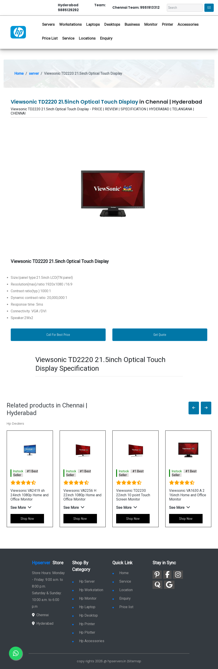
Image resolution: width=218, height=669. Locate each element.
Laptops (93, 24)
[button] (194, 408)
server (34, 73)
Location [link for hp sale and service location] (122, 590)
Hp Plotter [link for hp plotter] (83, 632)
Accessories (188, 24)
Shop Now (27, 518)
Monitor (150, 24)
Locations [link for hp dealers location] (87, 38)
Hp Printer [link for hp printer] (83, 624)
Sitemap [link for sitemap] (134, 661)
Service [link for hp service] (68, 38)
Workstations (70, 24)
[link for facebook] (167, 575)
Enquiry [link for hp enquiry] (106, 38)
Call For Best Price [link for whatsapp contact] (58, 334)
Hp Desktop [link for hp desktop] (85, 615)
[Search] (185, 8)
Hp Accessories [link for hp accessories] (88, 641)
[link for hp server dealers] (18, 32)
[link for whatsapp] (15, 653)
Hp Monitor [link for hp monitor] (84, 598)
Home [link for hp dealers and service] (120, 573)
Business (132, 24)
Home (19, 73)
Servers (48, 24)
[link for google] (169, 585)
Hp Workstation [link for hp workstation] (87, 590)
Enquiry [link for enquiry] (121, 598)
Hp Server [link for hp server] (83, 581)
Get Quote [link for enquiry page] (159, 334)
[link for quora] (157, 585)
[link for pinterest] (157, 575)
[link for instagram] (178, 575)
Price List (50, 38)
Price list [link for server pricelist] (122, 607)
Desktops (112, 24)
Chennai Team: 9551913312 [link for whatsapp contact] (135, 7)
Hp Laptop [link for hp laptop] (83, 607)
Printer (167, 24)
